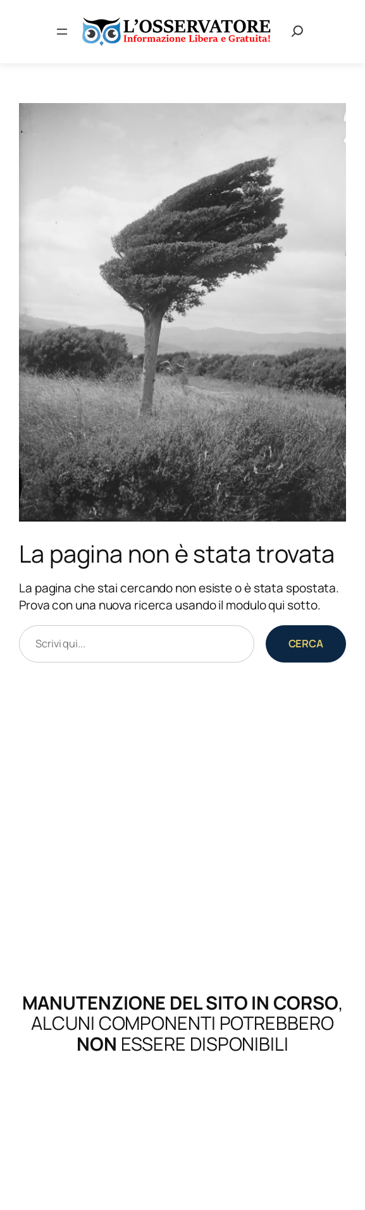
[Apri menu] (62, 31)
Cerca (306, 643)
